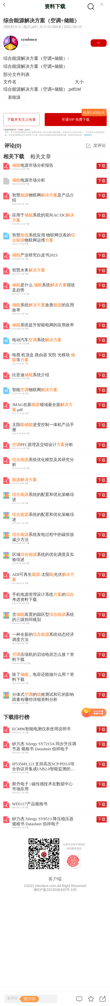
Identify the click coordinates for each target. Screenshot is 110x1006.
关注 (98, 43)
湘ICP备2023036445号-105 (55, 890)
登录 (14, 130)
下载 (101, 166)
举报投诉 (88, 135)
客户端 (55, 878)
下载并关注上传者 (21, 119)
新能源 (14, 97)
